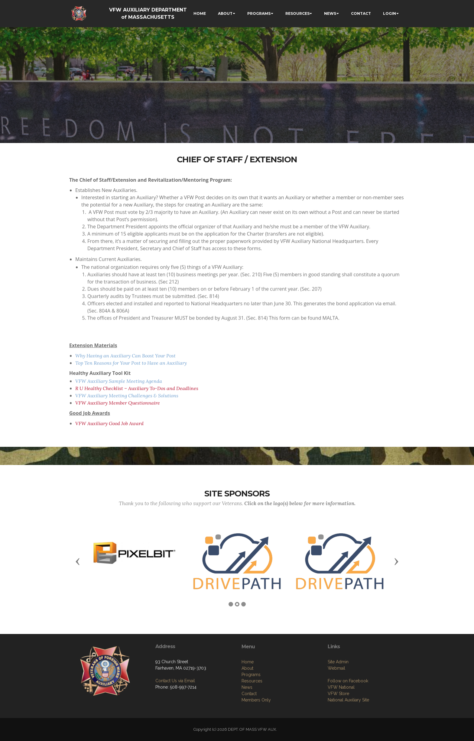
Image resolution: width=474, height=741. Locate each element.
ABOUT (225, 13)
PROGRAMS (259, 13)
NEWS (330, 13)
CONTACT (361, 13)
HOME (199, 13)
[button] (77, 561)
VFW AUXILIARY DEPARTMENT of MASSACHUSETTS (148, 13)
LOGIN (389, 13)
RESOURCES (297, 13)
